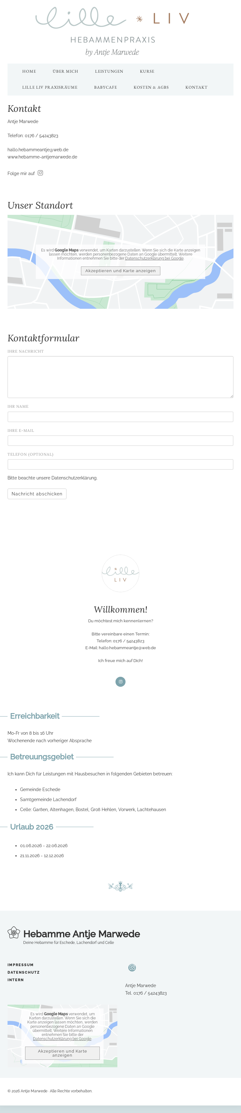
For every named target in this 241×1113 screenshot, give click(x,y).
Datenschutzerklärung (74, 477)
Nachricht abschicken (37, 493)
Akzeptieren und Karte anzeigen (120, 270)
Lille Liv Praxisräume (50, 87)
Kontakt (196, 87)
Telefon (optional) (31, 454)
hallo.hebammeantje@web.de (38, 149)
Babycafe (105, 87)
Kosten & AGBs (151, 87)
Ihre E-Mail (21, 430)
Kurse (147, 71)
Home (29, 71)
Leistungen (109, 71)
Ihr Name (18, 406)
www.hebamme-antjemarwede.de (42, 156)
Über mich (65, 71)
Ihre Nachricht (26, 351)
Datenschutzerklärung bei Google (154, 258)
